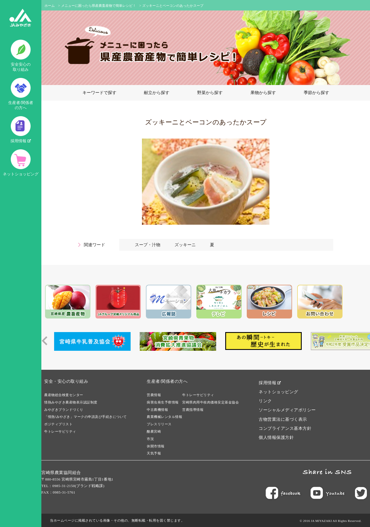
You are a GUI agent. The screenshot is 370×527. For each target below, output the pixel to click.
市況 (150, 439)
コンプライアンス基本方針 (285, 428)
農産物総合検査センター (63, 395)
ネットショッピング (21, 162)
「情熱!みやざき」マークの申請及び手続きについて (85, 417)
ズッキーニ (185, 245)
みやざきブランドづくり (63, 410)
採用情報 (20, 129)
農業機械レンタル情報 (164, 417)
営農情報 (154, 395)
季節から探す (316, 92)
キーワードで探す (99, 92)
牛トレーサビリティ (60, 432)
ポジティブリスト (58, 424)
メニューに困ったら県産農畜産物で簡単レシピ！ (98, 6)
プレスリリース (159, 424)
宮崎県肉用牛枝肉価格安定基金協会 (210, 402)
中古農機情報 (157, 410)
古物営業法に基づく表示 (283, 419)
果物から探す (263, 92)
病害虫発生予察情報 (163, 402)
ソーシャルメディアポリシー (287, 410)
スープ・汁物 (147, 245)
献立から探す (156, 92)
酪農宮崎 (154, 432)
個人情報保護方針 (276, 437)
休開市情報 (156, 446)
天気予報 (154, 453)
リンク (265, 401)
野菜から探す (210, 92)
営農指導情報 (192, 410)
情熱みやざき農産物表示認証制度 (70, 402)
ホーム (49, 6)
